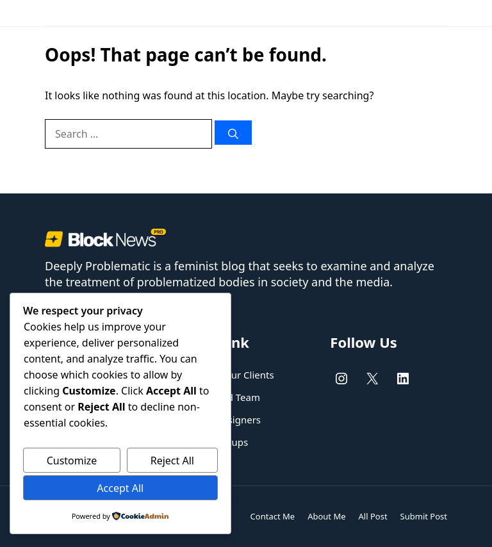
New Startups (218, 442)
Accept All (120, 488)
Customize (72, 460)
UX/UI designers (224, 419)
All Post (373, 516)
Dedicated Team (224, 397)
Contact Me (272, 516)
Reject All (172, 460)
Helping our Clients (231, 374)
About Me (326, 516)
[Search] (233, 132)
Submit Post (423, 516)
